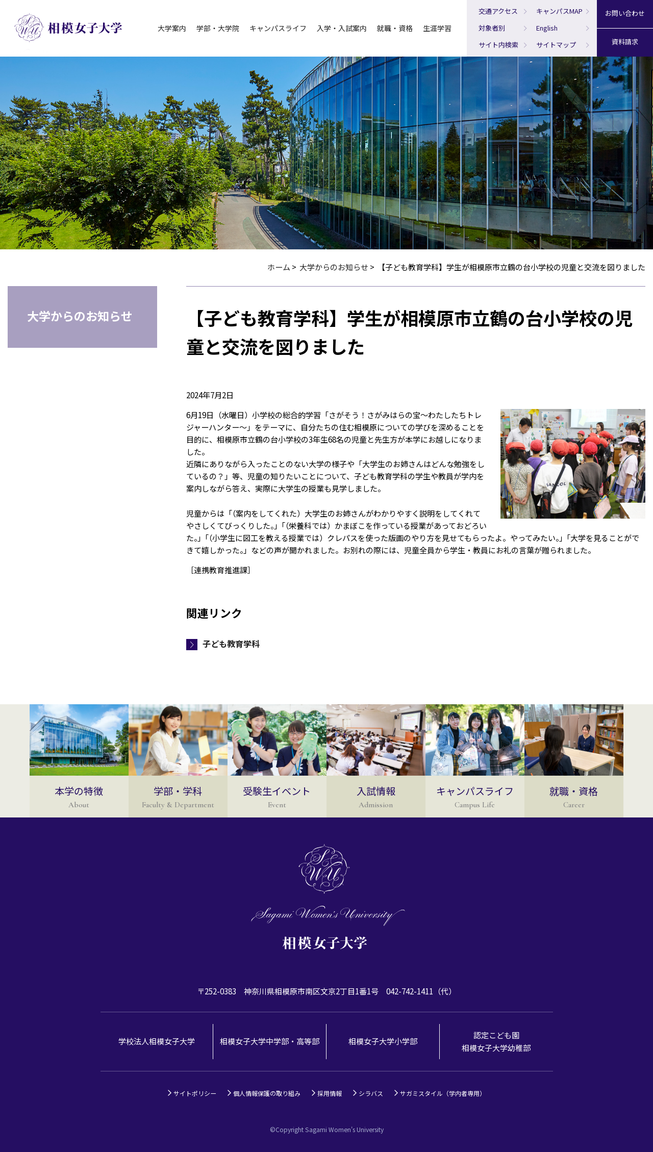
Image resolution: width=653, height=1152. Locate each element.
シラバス (371, 1093)
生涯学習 (437, 28)
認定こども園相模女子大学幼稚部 (496, 1041)
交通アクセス (498, 11)
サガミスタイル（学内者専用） (443, 1093)
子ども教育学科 (231, 643)
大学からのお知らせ (333, 267)
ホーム (278, 267)
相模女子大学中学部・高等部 (269, 1041)
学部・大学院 (217, 28)
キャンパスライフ (278, 28)
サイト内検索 (498, 44)
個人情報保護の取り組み (266, 1093)
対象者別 (492, 28)
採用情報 (329, 1093)
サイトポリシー (194, 1093)
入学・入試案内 (342, 28)
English (547, 28)
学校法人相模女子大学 (156, 1041)
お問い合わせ (625, 13)
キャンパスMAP (559, 11)
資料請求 (625, 41)
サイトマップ (556, 44)
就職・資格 (395, 28)
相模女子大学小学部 (382, 1041)
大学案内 (172, 28)
